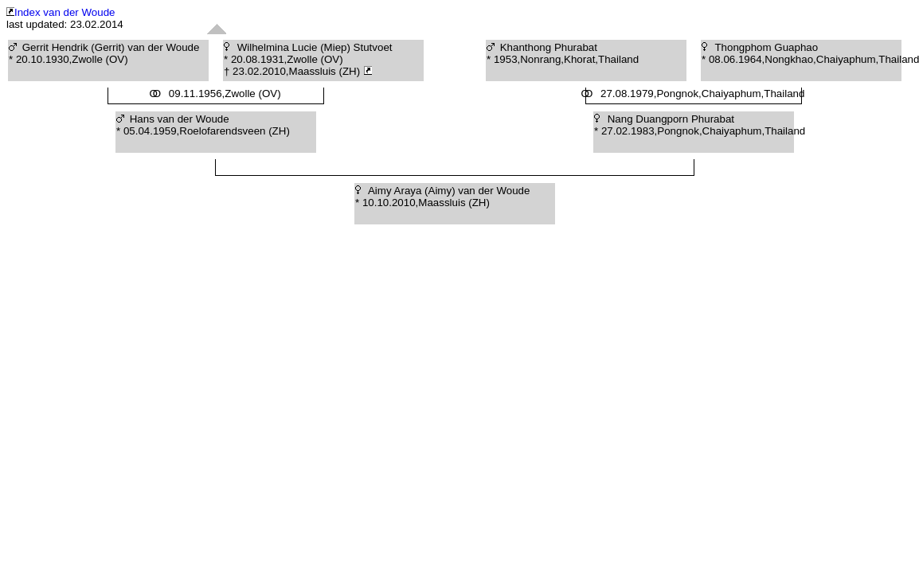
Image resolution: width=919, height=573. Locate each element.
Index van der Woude (60, 12)
